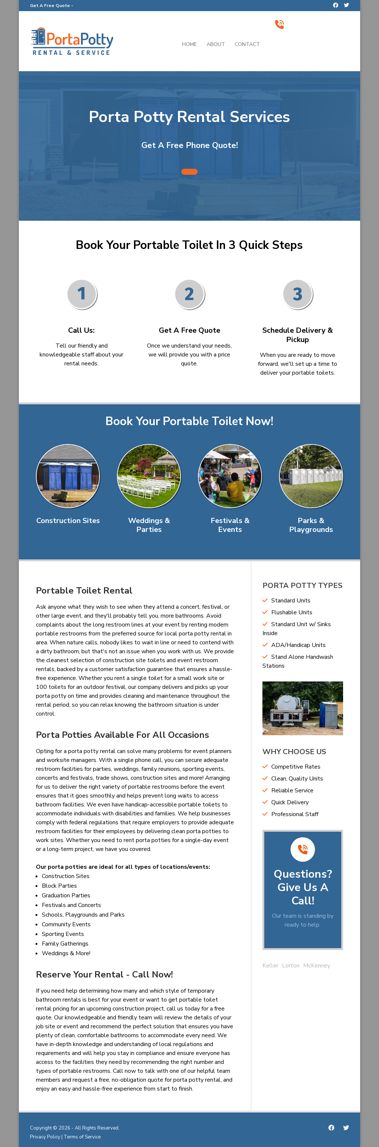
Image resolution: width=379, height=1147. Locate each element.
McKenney (316, 966)
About (216, 45)
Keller (270, 966)
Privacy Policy (45, 1137)
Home (189, 45)
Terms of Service (82, 1137)
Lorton (290, 966)
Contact (247, 45)
